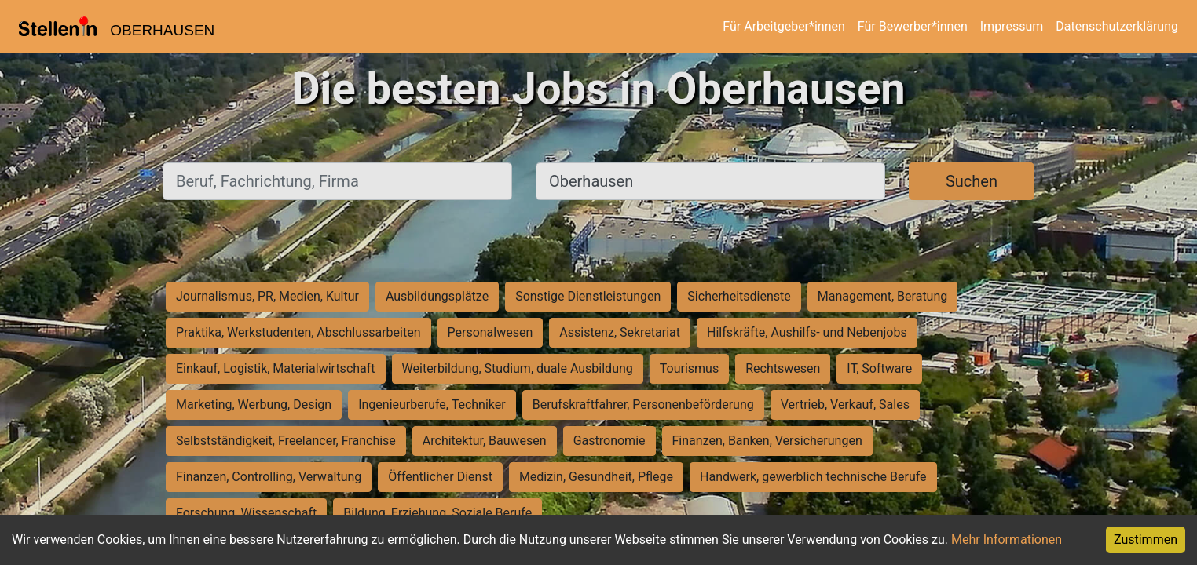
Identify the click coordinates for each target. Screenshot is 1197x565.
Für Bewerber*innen (913, 26)
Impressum (1012, 26)
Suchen (972, 181)
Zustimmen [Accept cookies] (1145, 539)
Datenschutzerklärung (1117, 26)
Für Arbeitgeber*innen (783, 26)
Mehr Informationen (1006, 539)
